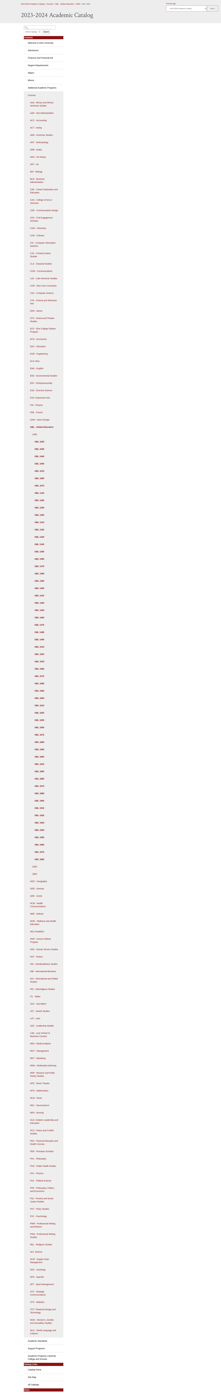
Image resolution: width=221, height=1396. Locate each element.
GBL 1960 (39, 844)
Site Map (32, 1377)
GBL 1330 (39, 537)
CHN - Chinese (37, 235)
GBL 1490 (39, 639)
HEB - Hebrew (36, 914)
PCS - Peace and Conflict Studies (42, 1132)
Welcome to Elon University (40, 43)
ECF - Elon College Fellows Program (43, 330)
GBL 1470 (39, 625)
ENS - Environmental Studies (43, 376)
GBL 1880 (39, 793)
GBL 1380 (39, 573)
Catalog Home (34, 1369)
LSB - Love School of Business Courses (40, 1034)
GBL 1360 (39, 559)
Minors (31, 80)
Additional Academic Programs (42, 88)
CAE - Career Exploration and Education (44, 191)
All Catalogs (33, 1384)
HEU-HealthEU (37, 931)
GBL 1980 (39, 859)
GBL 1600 (39, 698)
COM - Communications (41, 271)
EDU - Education (38, 346)
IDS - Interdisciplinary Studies (44, 964)
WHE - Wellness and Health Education (43, 922)
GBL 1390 (39, 581)
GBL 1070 (39, 485)
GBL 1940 (39, 830)
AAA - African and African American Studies (41, 104)
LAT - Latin (35, 1018)
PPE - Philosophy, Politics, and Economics (42, 1189)
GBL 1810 (39, 764)
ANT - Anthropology (39, 142)
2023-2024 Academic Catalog (32, 4)
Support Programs (36, 1348)
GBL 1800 (39, 757)
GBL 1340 (39, 544)
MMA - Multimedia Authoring (43, 1065)
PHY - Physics (36, 1173)
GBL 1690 (39, 749)
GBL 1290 (39, 507)
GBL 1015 (39, 471)
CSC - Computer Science (42, 293)
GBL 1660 (39, 727)
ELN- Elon (35, 361)
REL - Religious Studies (41, 1244)
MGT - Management (39, 1051)
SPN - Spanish (37, 1277)
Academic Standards (37, 1341)
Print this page (171, 3)
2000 (34, 866)
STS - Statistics (37, 1302)
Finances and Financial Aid (40, 58)
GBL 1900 (39, 801)
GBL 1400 (39, 588)
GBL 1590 (39, 691)
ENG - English (36, 368)
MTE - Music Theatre (40, 1083)
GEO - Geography (38, 881)
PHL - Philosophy (38, 1159)
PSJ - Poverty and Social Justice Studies (41, 1200)
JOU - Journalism (38, 1004)
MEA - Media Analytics (40, 1043)
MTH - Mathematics (39, 1090)
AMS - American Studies (41, 135)
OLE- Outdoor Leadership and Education (44, 1121)
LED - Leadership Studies (42, 1026)
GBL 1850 (39, 771)
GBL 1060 (39, 478)
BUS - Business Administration (37, 180)
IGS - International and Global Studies (44, 980)
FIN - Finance (36, 405)
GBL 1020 (39, 442)
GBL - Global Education (64, 4)
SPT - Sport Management (42, 1284)
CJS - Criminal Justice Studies (40, 255)
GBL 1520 (39, 654)
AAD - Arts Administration (42, 113)
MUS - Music (36, 1098)
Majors (31, 73)
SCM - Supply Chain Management (39, 1261)
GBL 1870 (39, 786)
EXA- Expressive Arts (40, 398)
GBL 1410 (39, 595)
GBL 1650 (39, 720)
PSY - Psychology (38, 1216)
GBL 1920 (39, 815)
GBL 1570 (39, 676)
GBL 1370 (39, 566)
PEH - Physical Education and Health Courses (44, 1142)
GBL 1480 (39, 632)
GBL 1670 (39, 735)
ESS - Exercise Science (41, 390)
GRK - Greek (36, 896)
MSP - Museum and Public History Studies (42, 1074)
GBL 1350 (39, 551)
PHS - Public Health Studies (43, 1166)
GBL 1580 (39, 683)
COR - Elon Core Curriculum (43, 286)
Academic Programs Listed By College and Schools (42, 1357)
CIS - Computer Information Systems (43, 244)
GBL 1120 (39, 493)
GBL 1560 (39, 669)
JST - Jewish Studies (40, 1011)
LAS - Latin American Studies (43, 278)
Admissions (33, 50)
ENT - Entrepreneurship (41, 383)
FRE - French (36, 412)
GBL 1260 (39, 500)
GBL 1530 (39, 661)
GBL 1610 (39, 705)
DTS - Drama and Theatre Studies (42, 320)
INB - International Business (43, 971)
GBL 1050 (39, 463)
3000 (34, 874)
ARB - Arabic (36, 149)
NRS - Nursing (37, 1112)
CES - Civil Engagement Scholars (41, 219)
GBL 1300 (39, 515)
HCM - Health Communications (38, 905)
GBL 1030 (39, 449)
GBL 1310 (39, 522)
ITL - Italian (35, 996)
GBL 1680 (39, 742)
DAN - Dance (36, 311)
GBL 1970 (39, 852)
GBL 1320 (39, 529)
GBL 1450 (39, 610)
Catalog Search (29, 26)
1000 (78, 4)
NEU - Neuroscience (39, 1105)
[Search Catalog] (39, 27)
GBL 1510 (39, 647)
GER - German (37, 888)
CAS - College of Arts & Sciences (41, 201)
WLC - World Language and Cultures (43, 1332)
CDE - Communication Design (44, 210)
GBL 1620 (39, 713)
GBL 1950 (39, 837)
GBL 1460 (39, 617)
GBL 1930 (39, 823)
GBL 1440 (39, 603)
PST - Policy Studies (39, 1209)
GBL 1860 (39, 779)
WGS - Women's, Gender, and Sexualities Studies (42, 1321)
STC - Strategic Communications (38, 1293)
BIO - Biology (36, 171)
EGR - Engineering (39, 354)
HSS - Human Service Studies (44, 949)
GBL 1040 (39, 456)
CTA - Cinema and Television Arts (43, 302)
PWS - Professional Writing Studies (42, 1235)
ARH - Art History (38, 157)
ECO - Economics (38, 339)
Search (46, 32)
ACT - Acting (36, 128)
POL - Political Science (40, 1180)
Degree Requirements (38, 65)
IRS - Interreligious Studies (42, 989)
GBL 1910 (39, 808)
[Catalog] (186, 9)
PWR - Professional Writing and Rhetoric (42, 1225)
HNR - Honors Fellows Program (40, 940)
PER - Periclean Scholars (42, 1151)
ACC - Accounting (38, 120)
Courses (49, 4)
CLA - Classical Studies (41, 264)
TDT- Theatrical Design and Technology (43, 1311)
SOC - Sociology (38, 1269)
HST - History (36, 956)
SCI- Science (36, 1252)
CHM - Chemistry (38, 228)
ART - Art (34, 164)
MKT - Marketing (38, 1058)
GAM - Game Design (40, 420)
